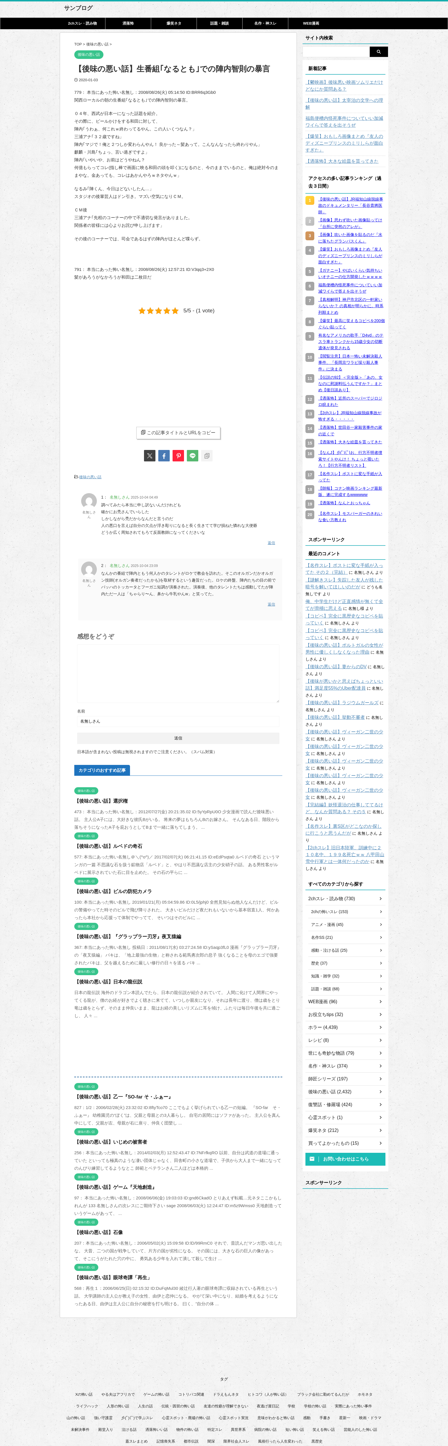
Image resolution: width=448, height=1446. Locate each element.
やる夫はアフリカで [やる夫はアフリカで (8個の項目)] (118, 1346)
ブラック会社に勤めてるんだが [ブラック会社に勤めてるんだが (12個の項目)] (323, 1346)
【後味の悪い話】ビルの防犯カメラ (108, 887)
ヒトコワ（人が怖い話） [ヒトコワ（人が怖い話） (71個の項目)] (268, 1346)
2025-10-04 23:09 (144, 563)
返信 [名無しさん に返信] (271, 541)
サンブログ (78, 8)
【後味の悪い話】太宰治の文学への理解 (341, 100)
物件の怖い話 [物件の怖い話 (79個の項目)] (187, 1381)
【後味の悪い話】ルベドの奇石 (104, 842)
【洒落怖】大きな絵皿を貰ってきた (337, 147)
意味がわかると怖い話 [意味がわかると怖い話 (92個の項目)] (276, 1370)
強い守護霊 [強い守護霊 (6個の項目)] (103, 1370)
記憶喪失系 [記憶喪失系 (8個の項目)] (166, 1393)
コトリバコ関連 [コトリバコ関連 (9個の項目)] (191, 1346)
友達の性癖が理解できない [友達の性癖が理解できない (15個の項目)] (226, 1358)
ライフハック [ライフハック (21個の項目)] (87, 1358)
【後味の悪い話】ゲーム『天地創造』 (110, 1183)
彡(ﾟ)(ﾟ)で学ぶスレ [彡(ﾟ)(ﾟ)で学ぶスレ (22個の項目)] (137, 1370)
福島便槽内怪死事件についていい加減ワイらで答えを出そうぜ (345, 115)
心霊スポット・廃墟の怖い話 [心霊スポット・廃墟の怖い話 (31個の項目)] (186, 1370)
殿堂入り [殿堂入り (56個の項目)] (105, 1381)
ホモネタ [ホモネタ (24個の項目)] (365, 1346)
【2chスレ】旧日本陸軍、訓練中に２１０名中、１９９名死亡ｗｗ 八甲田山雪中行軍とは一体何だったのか (344, 813)
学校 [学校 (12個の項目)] (291, 1358)
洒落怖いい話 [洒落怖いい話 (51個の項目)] (156, 1381)
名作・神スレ (265, 23)
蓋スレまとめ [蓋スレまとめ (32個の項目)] (136, 1393)
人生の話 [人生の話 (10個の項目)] (145, 1358)
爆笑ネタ (174, 23)
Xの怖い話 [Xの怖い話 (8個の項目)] (84, 1346)
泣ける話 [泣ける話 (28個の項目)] (129, 1381)
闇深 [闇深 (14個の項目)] (211, 1393)
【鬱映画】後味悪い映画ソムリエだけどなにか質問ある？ (345, 86)
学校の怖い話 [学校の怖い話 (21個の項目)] (315, 1358)
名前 (81, 707)
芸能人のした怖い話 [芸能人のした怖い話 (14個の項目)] (360, 1381)
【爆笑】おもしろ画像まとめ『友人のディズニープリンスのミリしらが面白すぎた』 (345, 133)
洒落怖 (128, 23)
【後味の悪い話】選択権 (97, 796)
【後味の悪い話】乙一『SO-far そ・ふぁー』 (117, 1092)
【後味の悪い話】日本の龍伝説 (104, 977)
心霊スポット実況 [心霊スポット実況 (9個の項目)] (234, 1370)
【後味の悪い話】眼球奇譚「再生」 (108, 1273)
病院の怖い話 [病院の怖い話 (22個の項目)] (265, 1381)
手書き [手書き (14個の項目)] (325, 1370)
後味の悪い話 (90, 476)
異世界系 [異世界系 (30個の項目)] (238, 1381)
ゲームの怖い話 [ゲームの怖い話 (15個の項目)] (156, 1346)
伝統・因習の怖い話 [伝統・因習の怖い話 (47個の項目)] (178, 1358)
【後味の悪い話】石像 (95, 1228)
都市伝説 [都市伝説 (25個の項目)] (191, 1393)
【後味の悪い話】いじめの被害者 (106, 1137)
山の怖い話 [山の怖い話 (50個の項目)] (76, 1370)
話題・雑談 (219, 23)
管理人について (264, 1418)
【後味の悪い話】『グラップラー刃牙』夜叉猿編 (121, 932)
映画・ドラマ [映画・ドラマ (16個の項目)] (370, 1370)
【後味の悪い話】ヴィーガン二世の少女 (341, 704)
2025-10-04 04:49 (144, 496)
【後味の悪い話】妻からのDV (332, 646)
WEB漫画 (311, 23)
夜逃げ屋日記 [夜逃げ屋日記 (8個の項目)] (268, 1358)
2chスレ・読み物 (82, 23)
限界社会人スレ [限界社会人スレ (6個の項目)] (236, 1393)
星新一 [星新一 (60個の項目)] (344, 1370)
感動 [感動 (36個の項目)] (307, 1370)
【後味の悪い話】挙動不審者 (331, 690)
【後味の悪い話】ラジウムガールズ (337, 675)
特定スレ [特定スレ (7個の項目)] (214, 1381)
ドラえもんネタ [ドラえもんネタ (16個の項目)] (226, 1346)
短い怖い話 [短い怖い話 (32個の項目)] (294, 1381)
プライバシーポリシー (227, 1418)
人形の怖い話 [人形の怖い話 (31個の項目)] (118, 1358)
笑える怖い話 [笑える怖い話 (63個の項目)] (324, 1381)
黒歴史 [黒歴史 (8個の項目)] (317, 1393)
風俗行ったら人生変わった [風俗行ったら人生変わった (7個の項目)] (280, 1393)
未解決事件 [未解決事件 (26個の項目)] (80, 1381)
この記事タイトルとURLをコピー (178, 432)
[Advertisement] (122, 366)
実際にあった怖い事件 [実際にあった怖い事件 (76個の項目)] (353, 1358)
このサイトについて (187, 1418)
